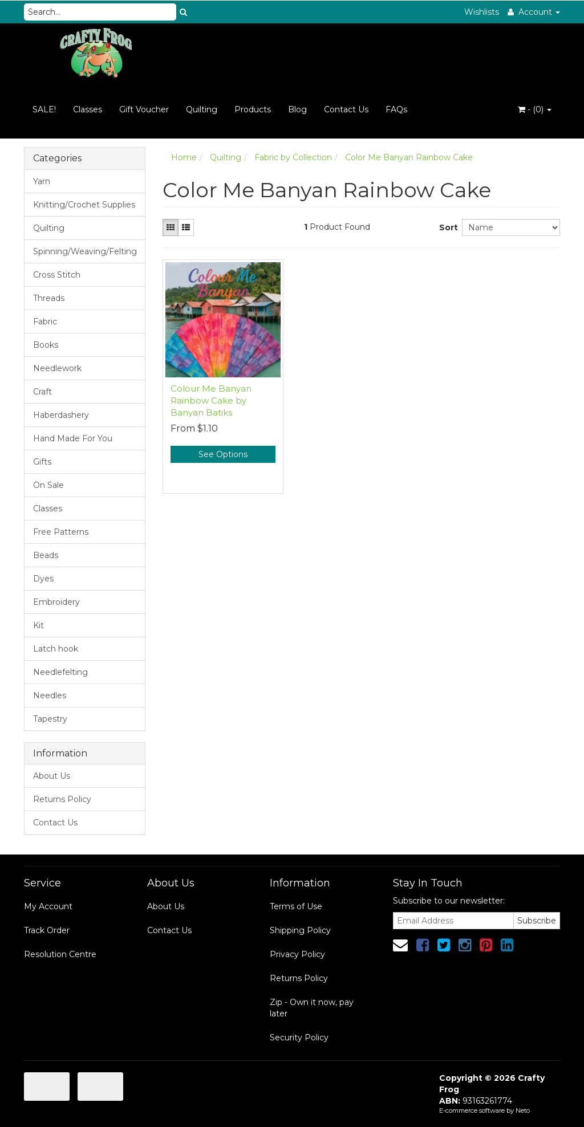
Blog (297, 109)
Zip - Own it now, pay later (312, 1008)
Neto (523, 1110)
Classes (87, 109)
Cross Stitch (56, 275)
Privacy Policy (297, 954)
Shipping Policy (300, 930)
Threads (48, 298)
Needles (49, 695)
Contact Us (346, 109)
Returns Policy (62, 799)
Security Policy (299, 1037)
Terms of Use (296, 906)
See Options (223, 454)
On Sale (48, 485)
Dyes (43, 578)
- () (534, 109)
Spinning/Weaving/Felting (85, 251)
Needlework (57, 368)
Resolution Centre (60, 954)
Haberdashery (61, 415)
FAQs (396, 109)
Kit (38, 625)
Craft (42, 391)
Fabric (45, 321)
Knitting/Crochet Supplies (84, 205)
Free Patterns (60, 532)
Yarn (41, 181)
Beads (45, 555)
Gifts (42, 462)
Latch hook (55, 649)
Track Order (47, 930)
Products (252, 109)
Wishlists (481, 12)
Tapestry (50, 719)
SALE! (44, 109)
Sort (446, 227)
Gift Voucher (144, 109)
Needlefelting (60, 672)
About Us (51, 776)
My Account (48, 906)
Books (45, 345)
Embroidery (56, 602)
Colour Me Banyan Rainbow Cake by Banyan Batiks (211, 400)
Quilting (201, 109)
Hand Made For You (72, 438)
